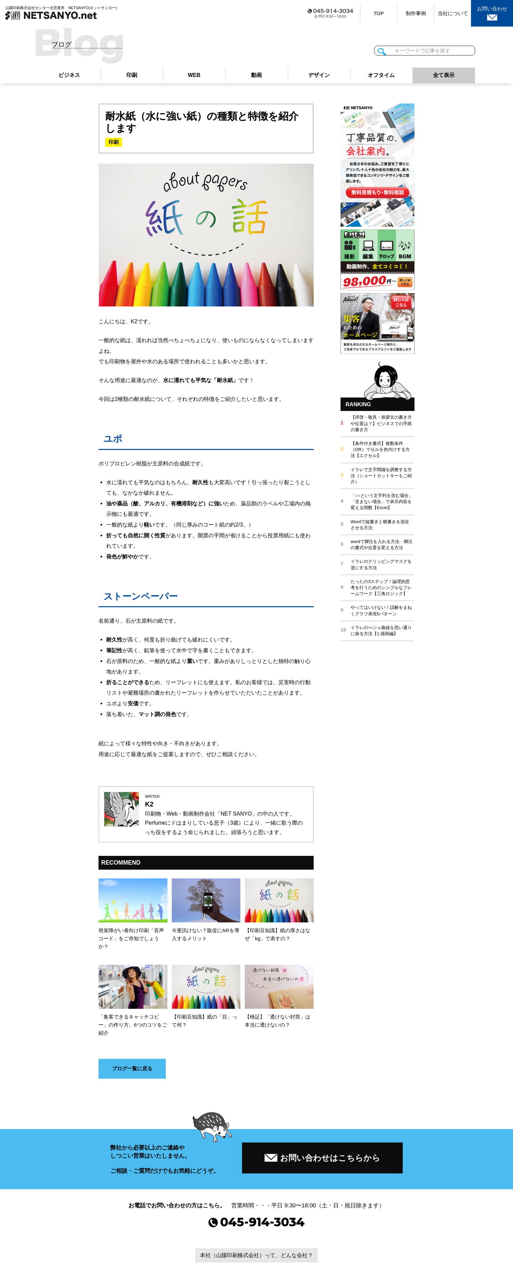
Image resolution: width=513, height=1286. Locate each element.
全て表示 (444, 76)
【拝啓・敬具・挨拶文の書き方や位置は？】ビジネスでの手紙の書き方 (381, 423)
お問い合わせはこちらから (322, 1158)
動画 (256, 76)
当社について (453, 13)
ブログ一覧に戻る (132, 1070)
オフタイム (381, 76)
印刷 (131, 76)
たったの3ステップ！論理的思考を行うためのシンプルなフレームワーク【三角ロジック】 (381, 587)
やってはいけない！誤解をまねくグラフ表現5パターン (381, 610)
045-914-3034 (256, 1225)
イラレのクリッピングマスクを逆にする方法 (381, 565)
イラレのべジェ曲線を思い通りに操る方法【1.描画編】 (381, 630)
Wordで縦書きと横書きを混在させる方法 (380, 525)
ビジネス (69, 76)
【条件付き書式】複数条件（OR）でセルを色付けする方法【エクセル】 (380, 449)
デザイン (319, 76)
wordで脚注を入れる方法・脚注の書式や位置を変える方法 (381, 544)
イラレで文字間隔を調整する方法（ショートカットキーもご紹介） (381, 476)
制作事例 (416, 13)
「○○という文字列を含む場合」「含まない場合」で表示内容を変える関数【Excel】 (382, 501)
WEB (194, 76)
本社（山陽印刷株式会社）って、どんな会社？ (256, 1258)
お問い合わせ (492, 13)
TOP (378, 13)
